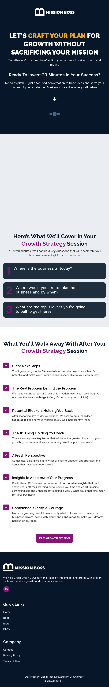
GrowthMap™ (77, 676)
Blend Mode (47, 676)
